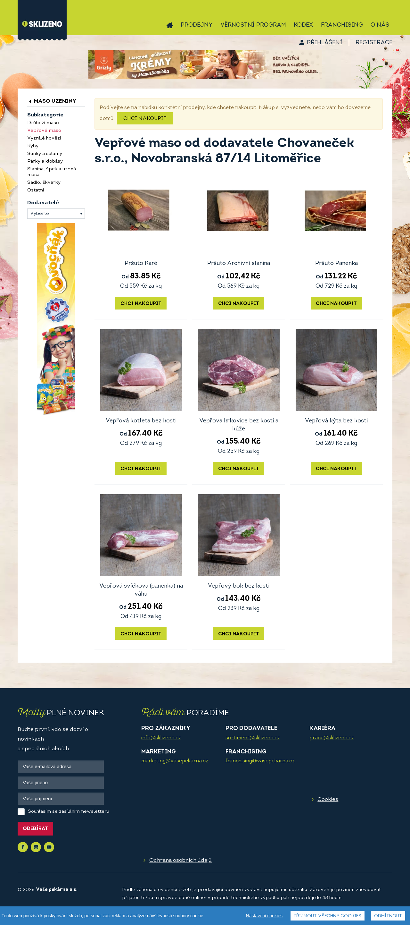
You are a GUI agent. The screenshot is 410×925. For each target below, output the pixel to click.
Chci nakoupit (145, 118)
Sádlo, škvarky (44, 182)
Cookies (327, 799)
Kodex (303, 25)
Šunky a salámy (44, 153)
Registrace (374, 43)
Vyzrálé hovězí (44, 138)
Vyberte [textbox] (39, 213)
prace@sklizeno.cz (331, 738)
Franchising (342, 25)
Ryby (32, 146)
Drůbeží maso (43, 123)
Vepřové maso (44, 130)
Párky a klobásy (45, 161)
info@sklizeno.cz (161, 738)
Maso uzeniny (52, 101)
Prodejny (197, 25)
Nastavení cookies (264, 921)
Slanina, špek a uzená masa (51, 172)
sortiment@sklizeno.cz (253, 738)
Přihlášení (324, 43)
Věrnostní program (253, 25)
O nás (380, 25)
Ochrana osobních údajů (180, 860)
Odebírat (35, 829)
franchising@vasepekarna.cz (260, 761)
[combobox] (56, 213)
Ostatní (35, 190)
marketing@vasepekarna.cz (174, 761)
